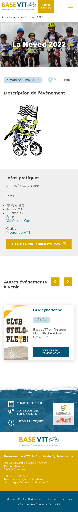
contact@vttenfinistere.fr (28, 479)
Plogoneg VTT (18, 233)
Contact (41, 504)
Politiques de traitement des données (50, 499)
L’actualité (54, 504)
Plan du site (26, 504)
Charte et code (30, 403)
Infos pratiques (30, 421)
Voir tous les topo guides (28, 412)
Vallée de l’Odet (19, 221)
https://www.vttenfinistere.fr (30, 482)
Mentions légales (16, 499)
